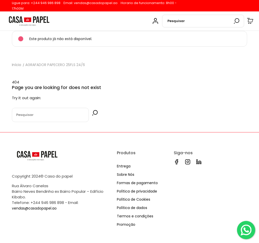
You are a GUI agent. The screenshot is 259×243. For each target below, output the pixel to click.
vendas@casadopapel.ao (96, 3)
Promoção (126, 224)
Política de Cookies (133, 199)
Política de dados (132, 207)
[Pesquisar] (203, 21)
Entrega (124, 166)
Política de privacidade (137, 191)
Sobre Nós (125, 174)
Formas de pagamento (137, 182)
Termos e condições (135, 216)
